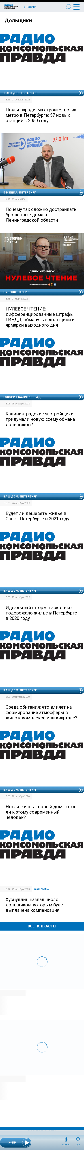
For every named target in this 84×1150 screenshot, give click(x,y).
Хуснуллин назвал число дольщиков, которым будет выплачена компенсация (35, 905)
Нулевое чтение (16, 292)
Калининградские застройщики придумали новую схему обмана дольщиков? (40, 419)
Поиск (68, 7)
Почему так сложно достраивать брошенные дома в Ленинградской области (41, 215)
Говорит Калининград (22, 397)
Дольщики (18, 20)
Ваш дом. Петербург (20, 496)
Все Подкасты (42, 926)
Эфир (78, 1145)
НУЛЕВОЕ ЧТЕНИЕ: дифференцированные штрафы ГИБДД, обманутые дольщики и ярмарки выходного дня (40, 317)
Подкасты (66, 1145)
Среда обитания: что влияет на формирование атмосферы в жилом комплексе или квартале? (41, 712)
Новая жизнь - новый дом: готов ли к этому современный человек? (41, 812)
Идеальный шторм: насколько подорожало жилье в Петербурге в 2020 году (41, 613)
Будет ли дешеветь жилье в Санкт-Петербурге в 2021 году (37, 516)
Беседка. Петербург (19, 192)
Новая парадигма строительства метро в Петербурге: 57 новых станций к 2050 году (41, 115)
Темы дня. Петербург (20, 93)
